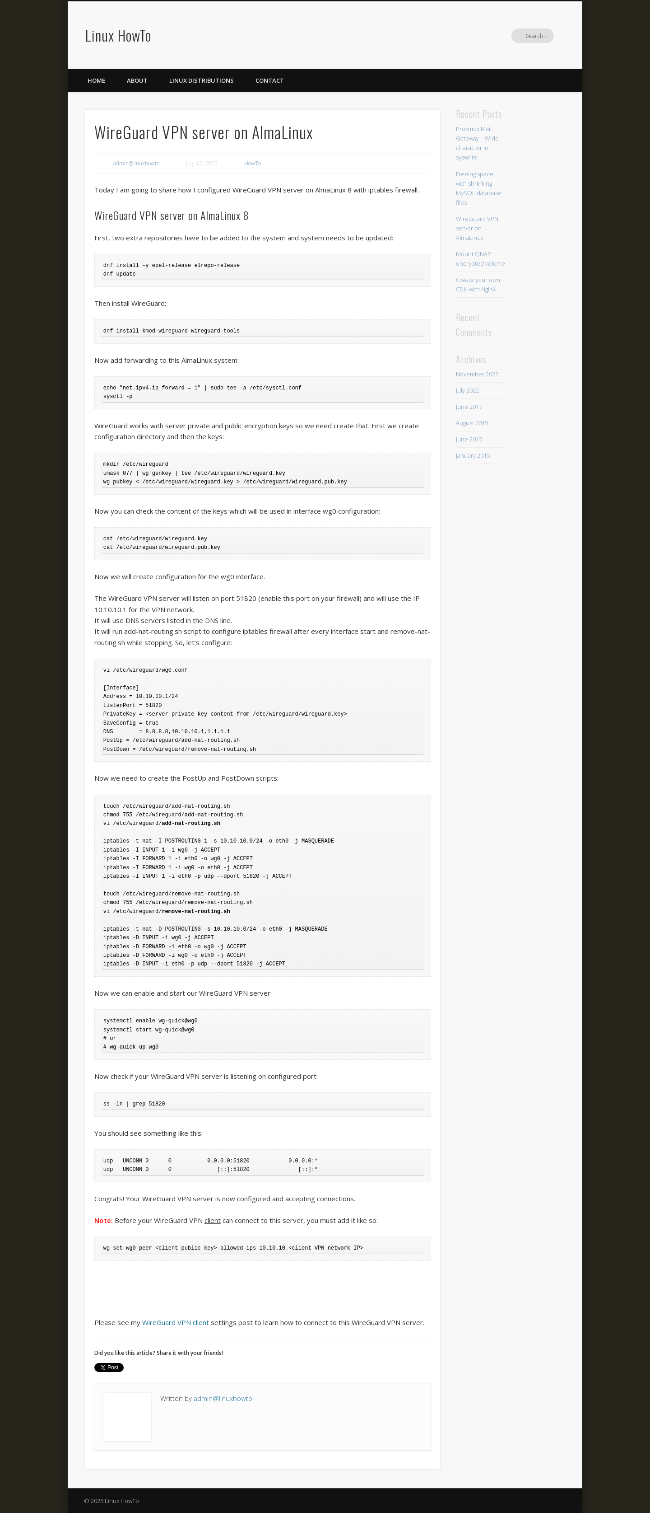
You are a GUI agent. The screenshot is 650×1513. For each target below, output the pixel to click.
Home (96, 80)
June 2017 (469, 407)
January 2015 (473, 455)
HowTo (252, 163)
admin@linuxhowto (136, 163)
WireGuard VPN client (175, 1322)
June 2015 (469, 439)
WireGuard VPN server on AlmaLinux (477, 228)
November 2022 (477, 374)
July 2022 (467, 390)
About (137, 80)
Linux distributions (201, 80)
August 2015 (472, 423)
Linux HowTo (118, 35)
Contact (269, 80)
